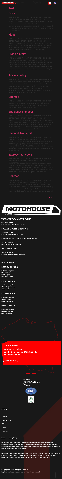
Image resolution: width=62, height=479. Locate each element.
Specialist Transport (21, 111)
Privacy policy (17, 75)
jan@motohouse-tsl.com (13, 244)
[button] (49, 3)
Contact (14, 176)
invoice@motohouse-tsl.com (14, 234)
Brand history (17, 54)
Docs (12, 13)
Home (5, 416)
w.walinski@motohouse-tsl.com (15, 225)
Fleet (12, 34)
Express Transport (20, 154)
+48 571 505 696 (8, 276)
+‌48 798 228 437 (8, 252)
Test (11, 8)
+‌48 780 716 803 (8, 223)
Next (51, 197)
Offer (4, 424)
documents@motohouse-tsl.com (16, 254)
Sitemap (14, 96)
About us (7, 420)
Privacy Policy (13, 438)
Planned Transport (20, 133)
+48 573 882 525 (8, 232)
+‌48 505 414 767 (8, 242)
